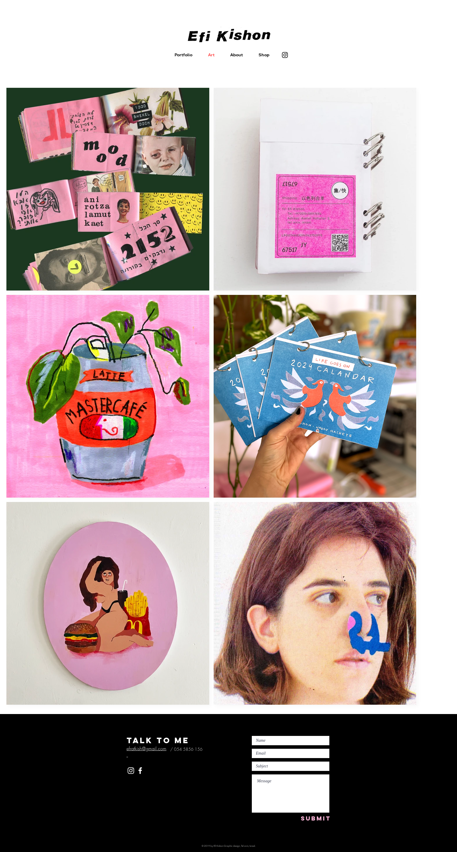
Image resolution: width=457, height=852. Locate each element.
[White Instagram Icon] (130, 770)
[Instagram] (285, 55)
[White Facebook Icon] (140, 770)
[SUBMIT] (315, 818)
